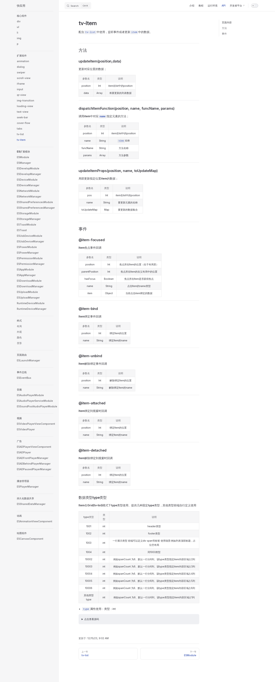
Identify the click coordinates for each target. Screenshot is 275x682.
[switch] (254, 6)
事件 (224, 33)
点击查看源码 (91, 619)
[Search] (78, 5)
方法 (224, 28)
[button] (35, 16)
